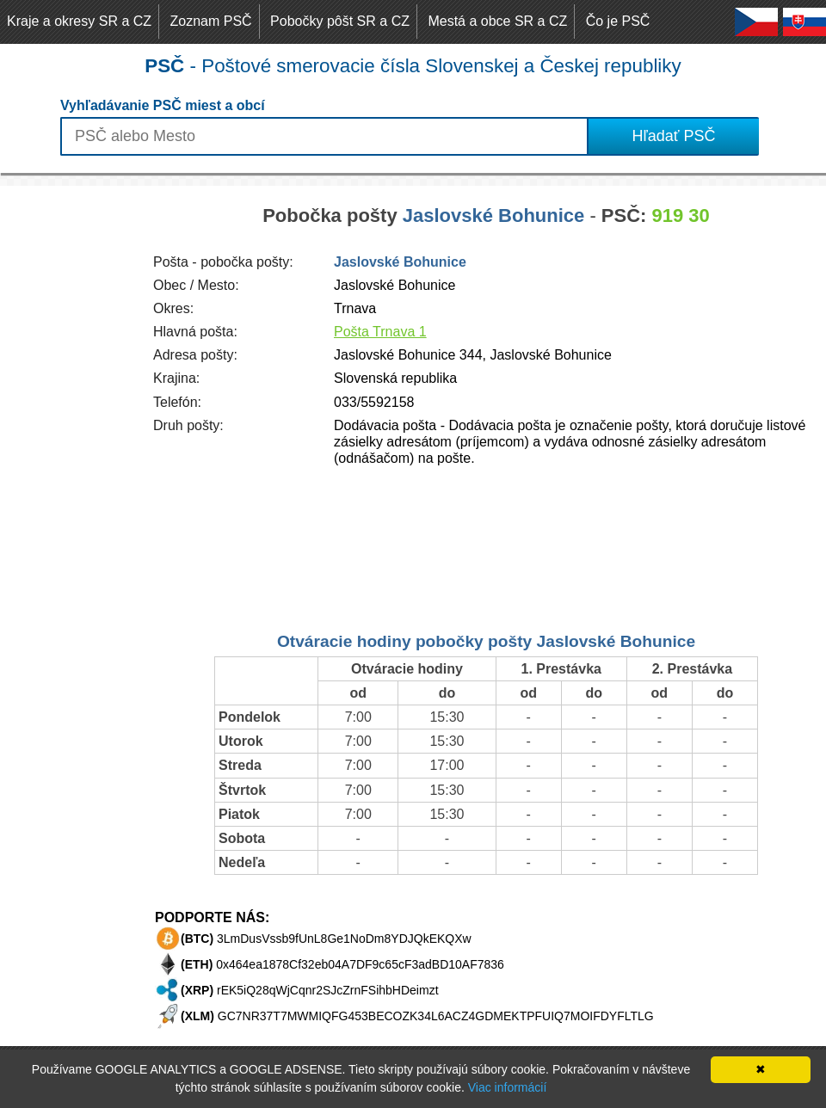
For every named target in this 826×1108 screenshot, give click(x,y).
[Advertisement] (69, 444)
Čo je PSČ (618, 21)
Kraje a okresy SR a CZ (79, 21)
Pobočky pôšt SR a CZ (340, 21)
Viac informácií (507, 1087)
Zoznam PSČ (211, 21)
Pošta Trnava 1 (380, 331)
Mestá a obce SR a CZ (497, 21)
